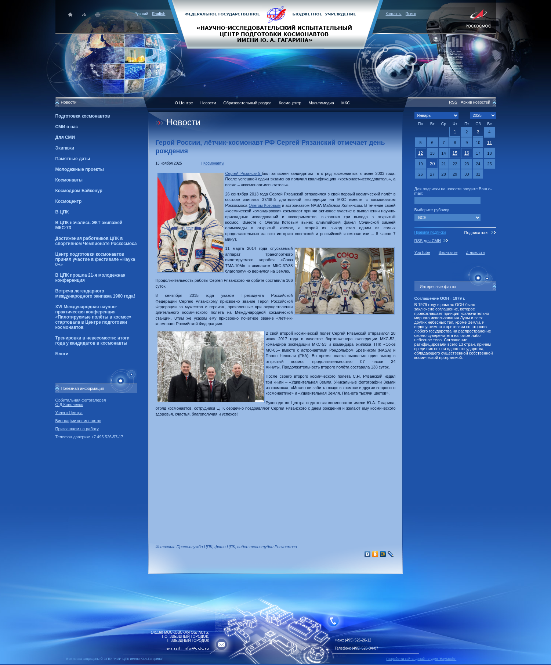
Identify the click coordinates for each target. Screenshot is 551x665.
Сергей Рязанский (243, 173)
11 (489, 142)
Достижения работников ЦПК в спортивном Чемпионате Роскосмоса (96, 241)
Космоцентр (68, 201)
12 (420, 153)
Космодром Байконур (78, 190)
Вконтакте (448, 252)
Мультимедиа (321, 103)
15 (455, 153)
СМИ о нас (66, 126)
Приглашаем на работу (77, 429)
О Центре (184, 103)
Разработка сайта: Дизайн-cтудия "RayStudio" (422, 659)
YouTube (422, 252)
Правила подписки (430, 232)
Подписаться (476, 232)
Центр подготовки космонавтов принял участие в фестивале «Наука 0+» (95, 259)
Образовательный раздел (247, 103)
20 (432, 163)
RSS (453, 102)
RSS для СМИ (427, 240)
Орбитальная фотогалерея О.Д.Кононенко (80, 402)
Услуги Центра (69, 412)
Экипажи (65, 148)
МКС (345, 103)
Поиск (411, 14)
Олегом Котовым (265, 205)
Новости (208, 103)
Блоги (62, 353)
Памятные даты (72, 158)
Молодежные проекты (79, 169)
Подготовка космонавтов (82, 116)
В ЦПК (62, 212)
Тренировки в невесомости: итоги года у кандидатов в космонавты (92, 340)
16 (466, 153)
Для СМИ (65, 137)
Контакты (394, 14)
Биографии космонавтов (78, 420)
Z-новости (475, 252)
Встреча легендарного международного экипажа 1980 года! (95, 293)
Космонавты (69, 180)
